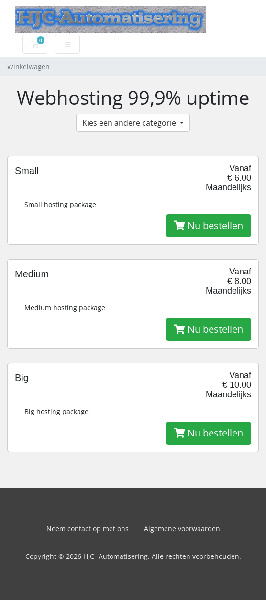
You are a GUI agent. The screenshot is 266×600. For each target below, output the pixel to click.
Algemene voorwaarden (182, 528)
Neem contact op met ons (87, 528)
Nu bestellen (208, 225)
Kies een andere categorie (130, 123)
